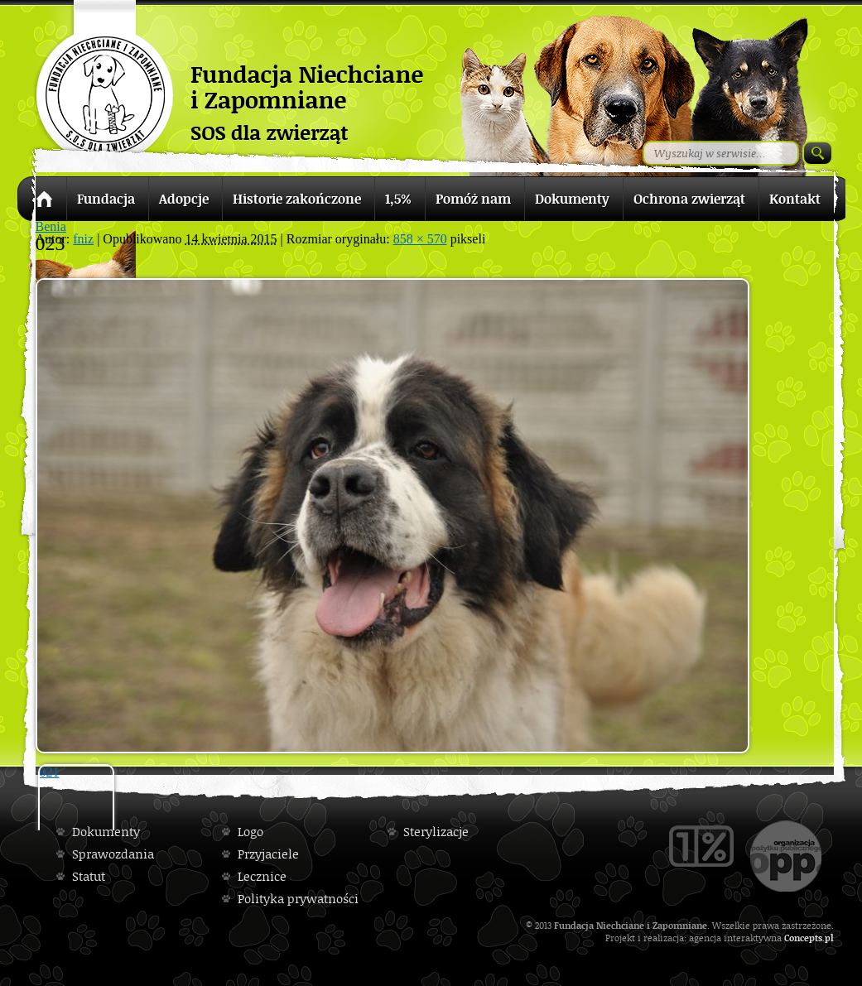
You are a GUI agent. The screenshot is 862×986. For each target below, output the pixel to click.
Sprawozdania (113, 854)
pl (829, 937)
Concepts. (804, 937)
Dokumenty (106, 831)
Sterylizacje (436, 831)
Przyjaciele (268, 854)
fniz (83, 239)
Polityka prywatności (298, 898)
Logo (250, 831)
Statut (88, 876)
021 (50, 772)
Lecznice (262, 876)
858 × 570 (420, 239)
